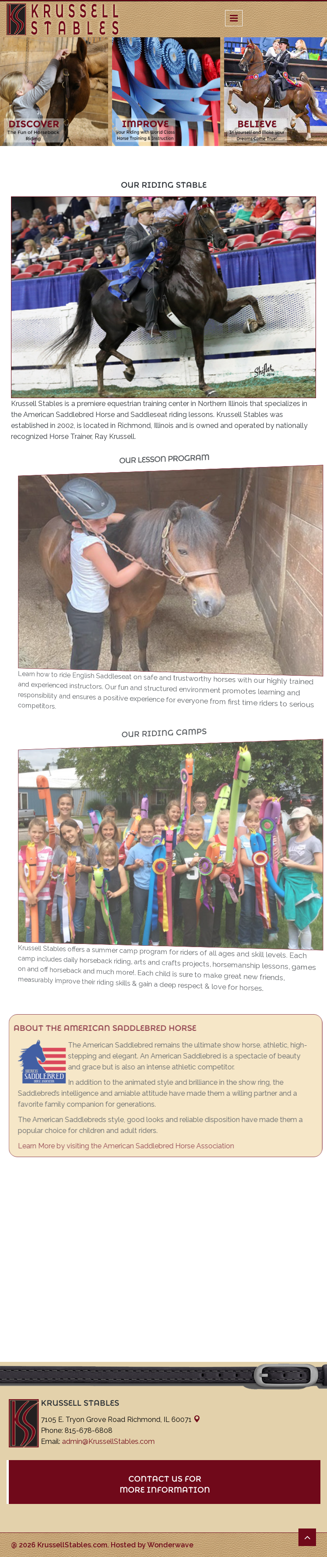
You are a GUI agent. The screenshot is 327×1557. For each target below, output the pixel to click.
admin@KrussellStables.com (108, 1441)
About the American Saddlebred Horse (107, 1028)
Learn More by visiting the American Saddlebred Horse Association (128, 1146)
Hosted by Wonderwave (152, 1545)
